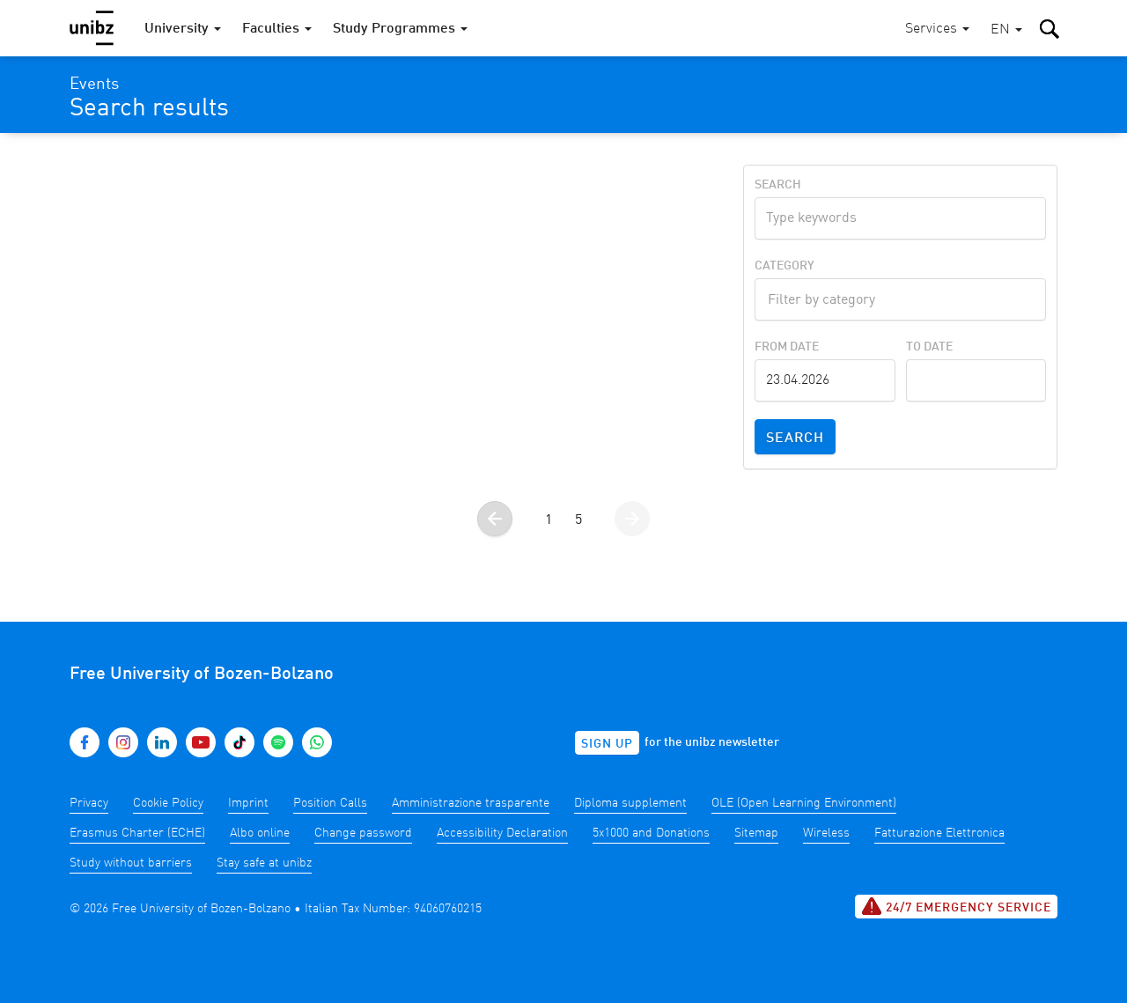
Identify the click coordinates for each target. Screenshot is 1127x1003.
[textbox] (900, 297)
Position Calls (330, 803)
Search (778, 185)
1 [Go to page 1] (548, 520)
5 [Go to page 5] (578, 520)
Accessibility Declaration (502, 833)
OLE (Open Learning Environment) (803, 803)
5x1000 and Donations (651, 833)
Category (784, 266)
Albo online (260, 833)
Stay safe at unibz (264, 863)
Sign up (607, 744)
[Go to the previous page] (494, 518)
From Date (787, 347)
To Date (929, 347)
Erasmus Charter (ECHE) (137, 833)
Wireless (826, 833)
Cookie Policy (168, 803)
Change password (363, 833)
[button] (1006, 30)
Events (94, 84)
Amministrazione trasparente (470, 803)
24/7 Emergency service (956, 906)
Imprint (248, 803)
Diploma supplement (630, 803)
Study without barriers (131, 863)
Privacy (89, 803)
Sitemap (756, 833)
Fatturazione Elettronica (939, 833)
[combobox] (900, 299)
